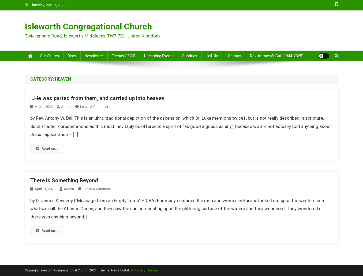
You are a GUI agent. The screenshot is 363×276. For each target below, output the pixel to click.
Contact (234, 56)
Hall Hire (212, 56)
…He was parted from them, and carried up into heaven (97, 98)
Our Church (49, 56)
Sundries (189, 56)
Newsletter (94, 56)
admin (66, 107)
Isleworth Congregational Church (88, 26)
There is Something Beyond (64, 180)
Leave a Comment (94, 107)
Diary (72, 56)
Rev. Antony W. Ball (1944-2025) (277, 56)
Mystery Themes (146, 270)
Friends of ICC (124, 56)
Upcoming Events (159, 56)
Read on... (47, 148)
